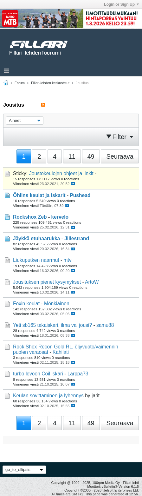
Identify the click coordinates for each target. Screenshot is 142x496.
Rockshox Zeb (30, 217)
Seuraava (119, 156)
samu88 (105, 325)
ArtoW (92, 282)
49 (90, 156)
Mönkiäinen (56, 303)
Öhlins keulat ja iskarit (39, 195)
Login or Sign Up (121, 4)
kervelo (59, 217)
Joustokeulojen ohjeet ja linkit (61, 173)
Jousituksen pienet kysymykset (47, 282)
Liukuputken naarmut (36, 260)
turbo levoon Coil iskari (38, 373)
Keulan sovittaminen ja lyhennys (48, 395)
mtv (68, 260)
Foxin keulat (26, 303)
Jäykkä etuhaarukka (36, 238)
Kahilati (61, 352)
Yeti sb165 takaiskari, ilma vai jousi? (52, 325)
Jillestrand (76, 238)
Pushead (80, 195)
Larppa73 (78, 373)
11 (71, 156)
